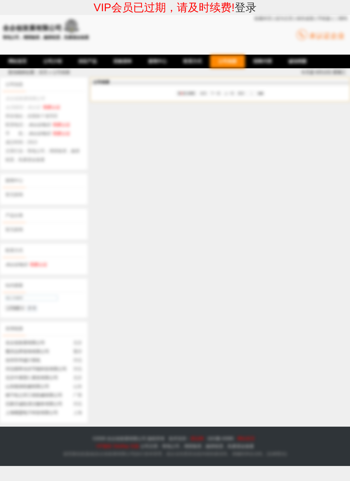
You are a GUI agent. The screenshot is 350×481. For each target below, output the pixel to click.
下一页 (215, 93)
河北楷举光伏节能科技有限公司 (36, 369)
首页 (43, 72)
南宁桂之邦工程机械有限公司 (33, 395)
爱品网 (197, 438)
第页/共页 (187, 93)
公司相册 (61, 72)
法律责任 (276, 454)
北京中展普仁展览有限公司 (31, 377)
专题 (134, 446)
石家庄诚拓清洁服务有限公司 (33, 404)
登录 (245, 7)
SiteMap (121, 446)
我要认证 (51, 107)
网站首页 (246, 438)
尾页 (241, 93)
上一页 (229, 93)
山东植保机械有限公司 (27, 386)
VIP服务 (104, 446)
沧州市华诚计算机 (22, 360)
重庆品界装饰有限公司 (27, 351)
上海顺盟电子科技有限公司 (31, 412)
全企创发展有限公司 (25, 342)
